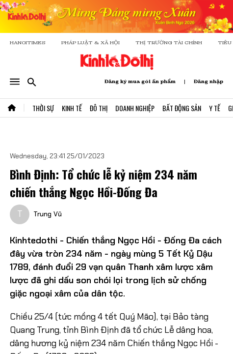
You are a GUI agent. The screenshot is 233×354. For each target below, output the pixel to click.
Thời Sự (43, 108)
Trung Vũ (47, 213)
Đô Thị (98, 108)
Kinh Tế (72, 108)
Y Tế (214, 108)
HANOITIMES (28, 42)
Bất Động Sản (181, 108)
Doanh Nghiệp (135, 108)
